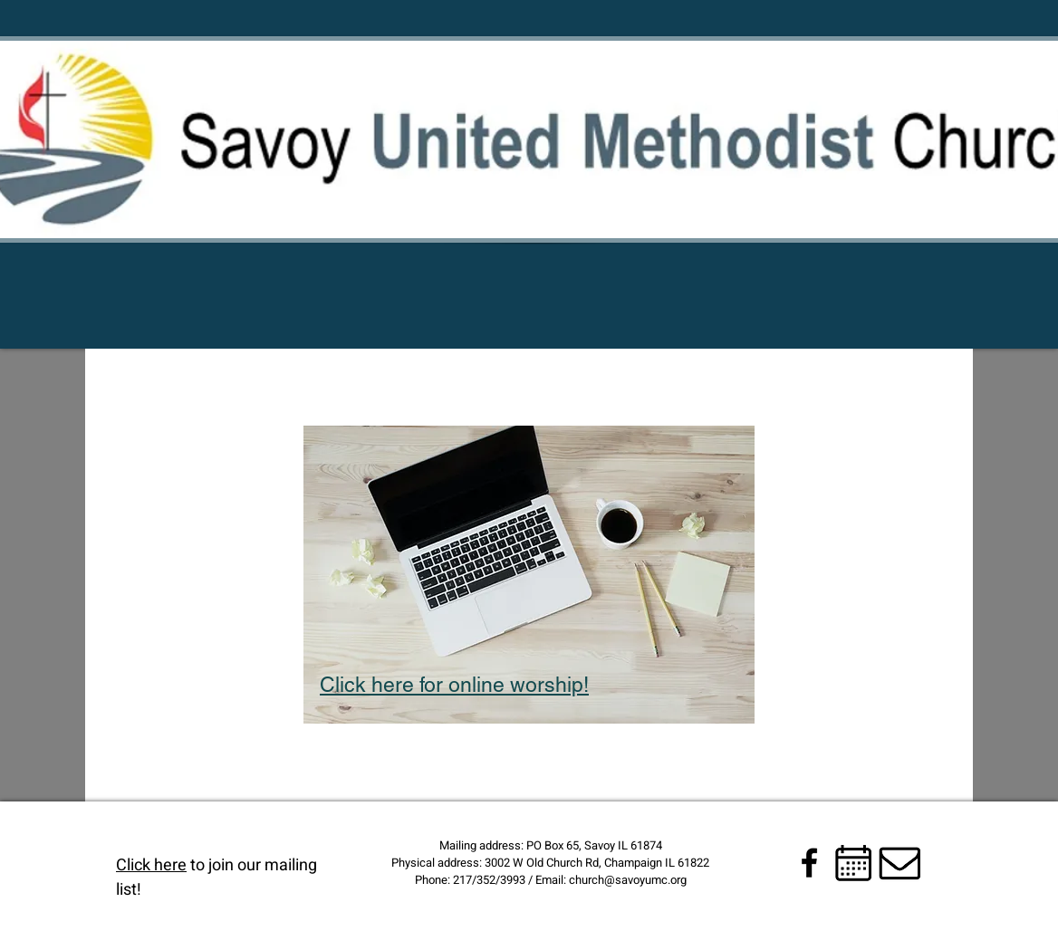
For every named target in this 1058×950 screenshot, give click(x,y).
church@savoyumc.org (628, 879)
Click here (151, 865)
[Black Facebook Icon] (809, 862)
